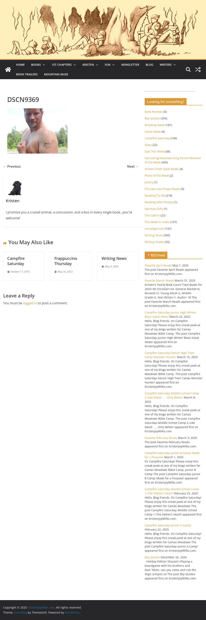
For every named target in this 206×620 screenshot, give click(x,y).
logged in (30, 303)
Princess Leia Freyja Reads (162, 189)
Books (36, 65)
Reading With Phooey (159, 202)
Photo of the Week (157, 175)
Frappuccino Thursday (65, 261)
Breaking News (155, 125)
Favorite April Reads (158, 265)
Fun (107, 65)
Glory (148, 145)
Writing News (114, 258)
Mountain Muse (56, 74)
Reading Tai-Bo (155, 195)
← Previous (12, 166)
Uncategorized (154, 229)
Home (20, 65)
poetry (149, 182)
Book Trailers (27, 74)
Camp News (153, 131)
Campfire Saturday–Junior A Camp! (168, 525)
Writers (166, 65)
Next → (133, 166)
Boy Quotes (152, 118)
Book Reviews (154, 112)
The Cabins (152, 215)
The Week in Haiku (157, 222)
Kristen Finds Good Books (162, 169)
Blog (149, 65)
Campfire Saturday (16, 261)
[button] (43, 65)
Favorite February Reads (161, 438)
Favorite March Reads (159, 280)
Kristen (88, 65)
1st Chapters (62, 65)
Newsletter (130, 65)
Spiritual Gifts (154, 209)
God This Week (155, 151)
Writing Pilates (154, 242)
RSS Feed (158, 255)
